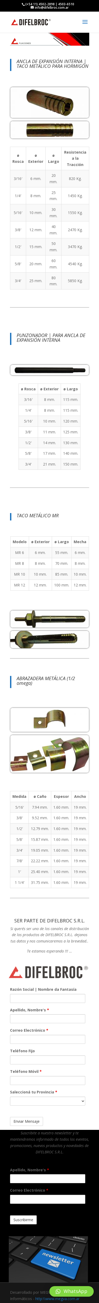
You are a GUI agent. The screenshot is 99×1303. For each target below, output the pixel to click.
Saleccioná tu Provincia (33, 1091)
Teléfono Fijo (22, 1050)
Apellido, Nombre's (29, 1009)
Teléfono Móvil (26, 1071)
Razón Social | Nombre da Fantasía (43, 989)
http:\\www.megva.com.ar (57, 1298)
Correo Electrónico (29, 1030)
